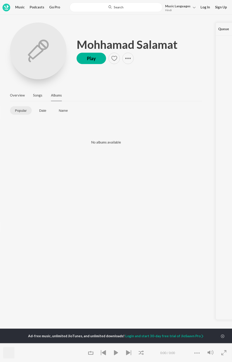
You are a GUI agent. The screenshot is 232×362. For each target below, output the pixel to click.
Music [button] (20, 7)
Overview (17, 95)
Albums (56, 95)
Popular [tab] (21, 110)
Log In (205, 7)
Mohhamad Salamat (127, 44)
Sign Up (221, 7)
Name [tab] (63, 110)
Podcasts (37, 7)
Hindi (168, 10)
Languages (178, 6)
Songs (37, 95)
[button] (179, 7)
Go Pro (54, 7)
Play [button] (91, 58)
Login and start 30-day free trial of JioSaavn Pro (164, 336)
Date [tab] (42, 110)
